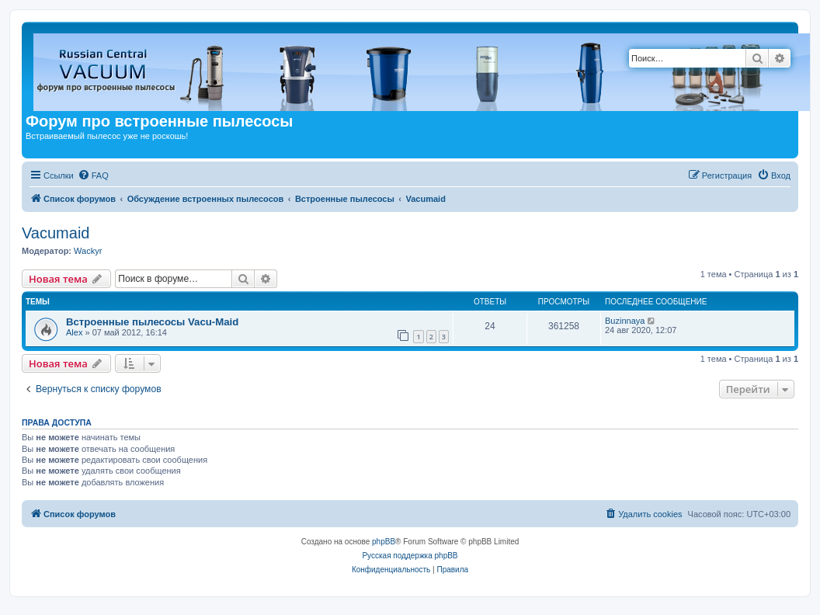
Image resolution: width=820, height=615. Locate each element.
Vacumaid (55, 232)
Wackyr (88, 250)
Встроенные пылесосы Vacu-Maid (152, 322)
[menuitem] (93, 175)
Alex (74, 332)
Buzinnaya (625, 320)
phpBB (383, 541)
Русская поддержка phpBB (409, 555)
